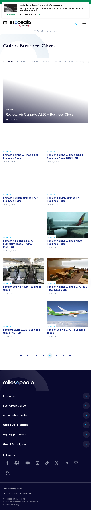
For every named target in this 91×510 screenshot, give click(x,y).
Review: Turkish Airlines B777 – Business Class (21, 200)
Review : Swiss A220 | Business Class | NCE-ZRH (21, 331)
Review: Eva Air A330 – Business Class (22, 288)
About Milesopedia (15, 415)
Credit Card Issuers (15, 425)
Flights (7, 151)
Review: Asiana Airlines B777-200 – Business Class (67, 288)
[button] (84, 62)
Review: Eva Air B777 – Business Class (66, 331)
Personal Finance (74, 61)
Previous (22, 356)
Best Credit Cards (14, 405)
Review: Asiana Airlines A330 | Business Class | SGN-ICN (65, 157)
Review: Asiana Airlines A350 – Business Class (21, 157)
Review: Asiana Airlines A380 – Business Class (65, 242)
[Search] (75, 23)
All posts (8, 61)
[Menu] (84, 23)
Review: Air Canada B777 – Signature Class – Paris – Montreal (19, 244)
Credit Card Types (14, 444)
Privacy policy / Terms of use (17, 493)
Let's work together (12, 488)
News (46, 61)
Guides (35, 61)
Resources (9, 396)
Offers (57, 61)
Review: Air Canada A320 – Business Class (45, 97)
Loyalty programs (14, 434)
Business (22, 61)
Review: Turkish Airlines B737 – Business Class (65, 200)
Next (69, 356)
